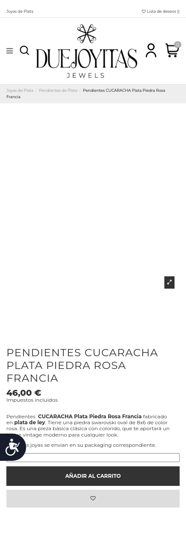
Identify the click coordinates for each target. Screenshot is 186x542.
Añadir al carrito (93, 476)
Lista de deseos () (160, 11)
